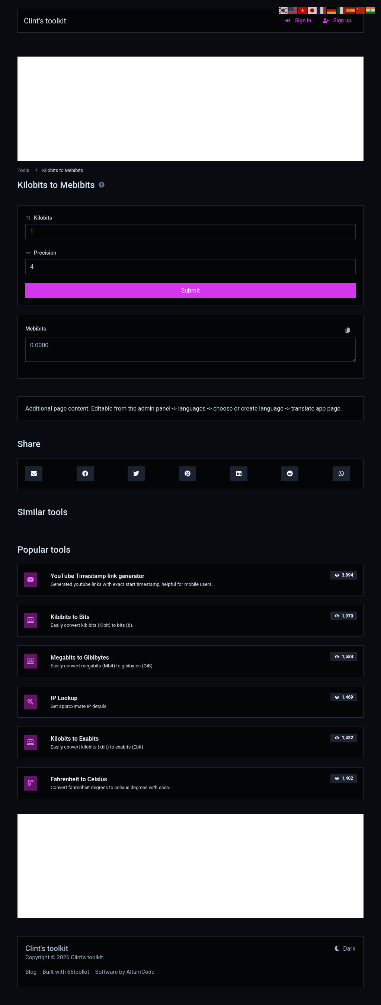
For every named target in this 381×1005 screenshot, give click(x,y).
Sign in (298, 20)
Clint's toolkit (45, 20)
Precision (41, 253)
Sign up (337, 20)
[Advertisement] (190, 109)
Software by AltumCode (124, 972)
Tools (23, 170)
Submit (190, 290)
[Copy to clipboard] (348, 330)
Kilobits (38, 218)
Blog (30, 972)
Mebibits (35, 329)
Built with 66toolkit (65, 972)
